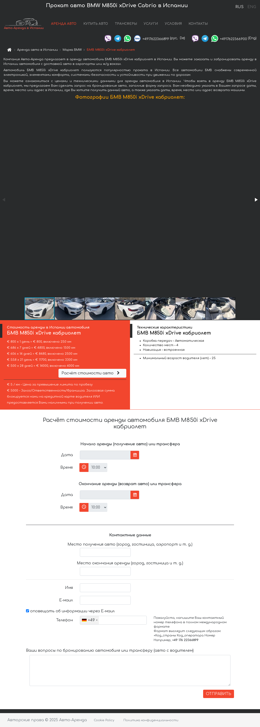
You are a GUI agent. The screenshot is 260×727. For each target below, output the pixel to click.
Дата (67, 455)
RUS (239, 7)
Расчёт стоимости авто (91, 373)
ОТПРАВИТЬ (218, 694)
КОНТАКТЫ (198, 23)
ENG (251, 7)
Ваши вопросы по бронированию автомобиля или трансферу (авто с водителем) (110, 650)
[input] (105, 455)
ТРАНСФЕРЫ (126, 23)
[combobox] (89, 620)
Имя (69, 588)
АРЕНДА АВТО (63, 23)
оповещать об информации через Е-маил (70, 611)
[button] (256, 199)
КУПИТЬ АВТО (95, 23)
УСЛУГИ (151, 23)
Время (66, 467)
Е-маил (66, 600)
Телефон (64, 620)
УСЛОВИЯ (173, 23)
